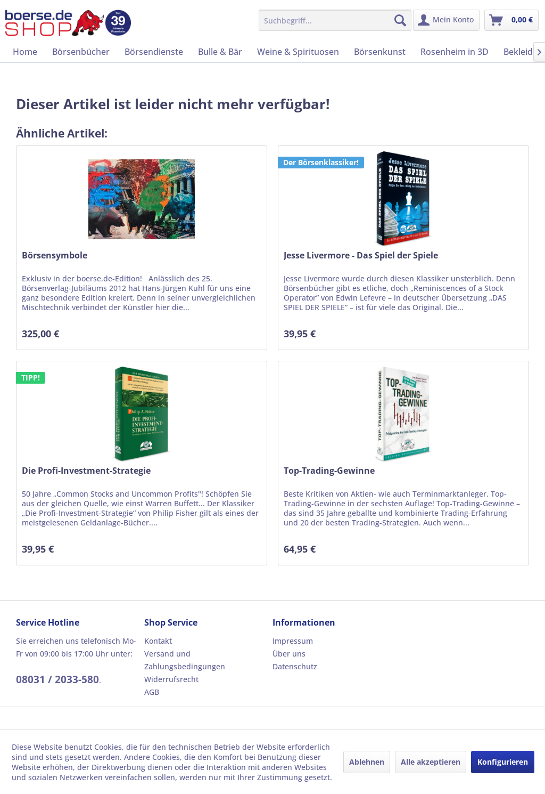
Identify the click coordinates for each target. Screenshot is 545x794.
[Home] (25, 52)
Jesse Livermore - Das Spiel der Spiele (361, 255)
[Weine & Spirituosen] (298, 52)
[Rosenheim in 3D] (454, 52)
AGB (151, 692)
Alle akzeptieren (430, 762)
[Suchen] (400, 20)
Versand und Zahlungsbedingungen (184, 660)
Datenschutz (294, 666)
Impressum (292, 641)
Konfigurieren (502, 762)
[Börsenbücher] (81, 52)
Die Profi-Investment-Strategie (86, 470)
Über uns (288, 654)
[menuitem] (335, 20)
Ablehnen (366, 762)
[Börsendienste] (154, 52)
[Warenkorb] (511, 20)
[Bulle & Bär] (220, 52)
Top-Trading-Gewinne (329, 470)
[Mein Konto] (446, 20)
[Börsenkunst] (379, 52)
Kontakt (158, 641)
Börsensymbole (54, 255)
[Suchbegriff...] (335, 20)
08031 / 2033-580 (57, 679)
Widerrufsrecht (171, 679)
